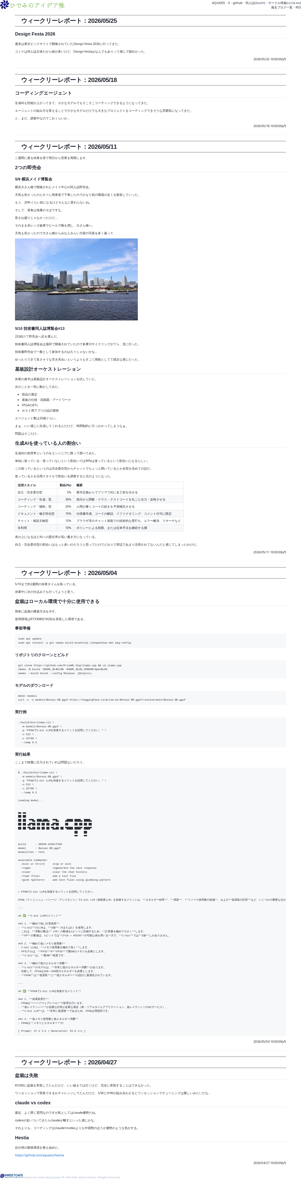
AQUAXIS (218, 3)
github (237, 3)
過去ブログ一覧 (282, 7)
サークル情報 (277, 3)
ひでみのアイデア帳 (36, 5)
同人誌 (250, 3)
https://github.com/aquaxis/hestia (39, 1155)
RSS (298, 7)
